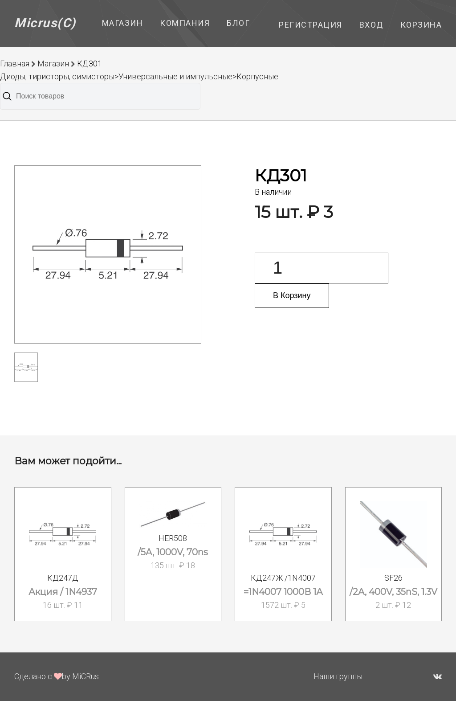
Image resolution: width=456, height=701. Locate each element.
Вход (371, 24)
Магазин (122, 23)
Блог (238, 23)
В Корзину (292, 295)
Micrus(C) (45, 23)
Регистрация (310, 24)
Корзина (421, 24)
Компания (185, 23)
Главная (14, 63)
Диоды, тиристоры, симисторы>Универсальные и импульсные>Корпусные (139, 76)
